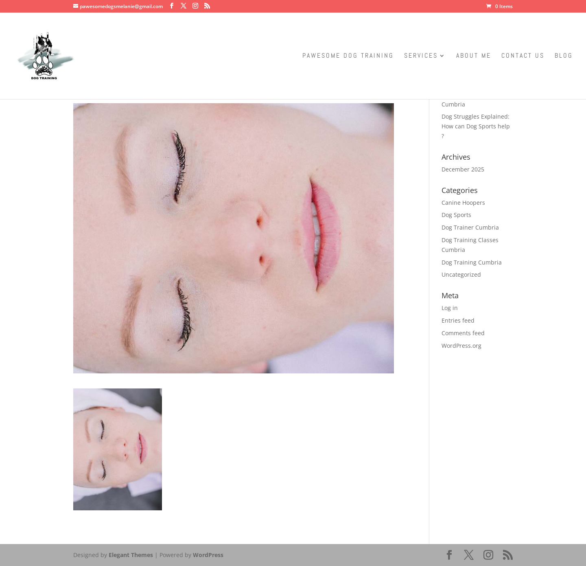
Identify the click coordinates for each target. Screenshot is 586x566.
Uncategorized (461, 274)
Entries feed (458, 320)
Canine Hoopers (463, 202)
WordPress (208, 555)
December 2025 (463, 169)
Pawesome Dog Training (348, 56)
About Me (473, 56)
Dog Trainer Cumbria (470, 227)
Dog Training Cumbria (472, 262)
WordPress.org (461, 345)
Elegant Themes (131, 555)
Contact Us (522, 56)
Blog (564, 56)
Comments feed (463, 333)
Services (421, 56)
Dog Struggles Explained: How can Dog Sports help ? (476, 126)
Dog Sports (456, 215)
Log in (450, 308)
